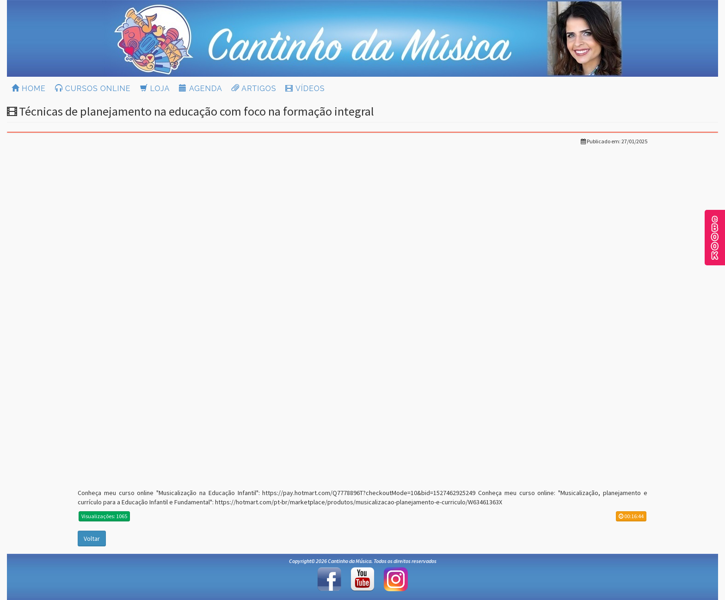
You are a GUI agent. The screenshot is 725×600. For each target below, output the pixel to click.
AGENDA (200, 88)
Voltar (92, 538)
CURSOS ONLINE (93, 88)
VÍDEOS (305, 88)
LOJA (155, 88)
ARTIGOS (254, 88)
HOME (29, 88)
